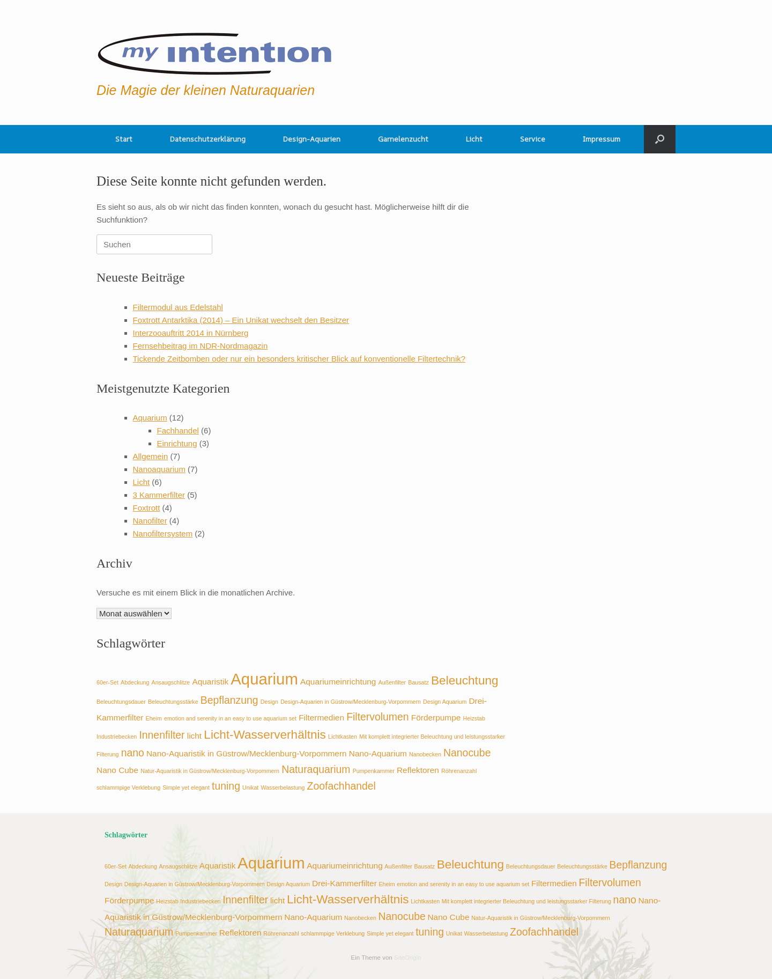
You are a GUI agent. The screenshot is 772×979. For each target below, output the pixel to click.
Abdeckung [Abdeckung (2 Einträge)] (135, 682)
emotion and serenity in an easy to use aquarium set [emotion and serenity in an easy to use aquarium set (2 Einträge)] (230, 718)
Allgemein (150, 456)
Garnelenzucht (403, 139)
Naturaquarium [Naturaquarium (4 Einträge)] (315, 769)
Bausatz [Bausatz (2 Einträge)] (418, 682)
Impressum (601, 139)
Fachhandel (178, 430)
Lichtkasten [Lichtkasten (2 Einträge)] (342, 736)
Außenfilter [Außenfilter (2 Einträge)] (392, 682)
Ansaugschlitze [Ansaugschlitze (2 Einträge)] (171, 682)
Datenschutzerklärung (208, 139)
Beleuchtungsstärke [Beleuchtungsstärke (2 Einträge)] (173, 701)
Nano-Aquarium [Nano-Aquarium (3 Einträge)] (378, 753)
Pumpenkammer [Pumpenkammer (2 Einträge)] (374, 771)
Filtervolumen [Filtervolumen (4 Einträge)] (377, 717)
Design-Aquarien (311, 139)
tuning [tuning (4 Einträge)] (226, 786)
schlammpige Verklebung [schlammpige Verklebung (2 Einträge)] (128, 787)
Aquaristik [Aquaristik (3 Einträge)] (210, 681)
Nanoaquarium (159, 469)
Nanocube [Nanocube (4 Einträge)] (467, 753)
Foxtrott (146, 507)
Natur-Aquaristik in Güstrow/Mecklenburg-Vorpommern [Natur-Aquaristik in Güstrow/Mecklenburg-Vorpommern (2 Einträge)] (209, 771)
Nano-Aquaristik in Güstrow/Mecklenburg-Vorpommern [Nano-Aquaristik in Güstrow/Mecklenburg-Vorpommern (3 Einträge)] (246, 753)
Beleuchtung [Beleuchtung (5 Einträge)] (465, 680)
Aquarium (150, 417)
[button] (660, 139)
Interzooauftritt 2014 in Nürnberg (191, 332)
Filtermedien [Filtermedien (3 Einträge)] (321, 717)
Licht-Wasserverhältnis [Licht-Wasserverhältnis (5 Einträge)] (265, 734)
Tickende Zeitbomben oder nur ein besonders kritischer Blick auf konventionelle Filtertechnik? (299, 358)
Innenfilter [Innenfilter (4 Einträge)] (161, 735)
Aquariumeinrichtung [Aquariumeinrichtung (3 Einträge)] (338, 681)
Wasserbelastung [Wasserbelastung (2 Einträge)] (283, 787)
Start (123, 139)
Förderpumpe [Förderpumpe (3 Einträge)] (436, 717)
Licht (474, 139)
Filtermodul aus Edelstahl (178, 307)
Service (532, 139)
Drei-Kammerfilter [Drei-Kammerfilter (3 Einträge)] (344, 883)
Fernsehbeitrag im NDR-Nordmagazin (200, 345)
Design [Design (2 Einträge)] (269, 701)
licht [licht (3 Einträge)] (194, 735)
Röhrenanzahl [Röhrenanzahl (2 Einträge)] (459, 771)
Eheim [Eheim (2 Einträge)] (154, 718)
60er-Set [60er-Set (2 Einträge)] (107, 682)
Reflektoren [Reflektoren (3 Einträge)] (418, 770)
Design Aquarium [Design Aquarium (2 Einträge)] (444, 701)
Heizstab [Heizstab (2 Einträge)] (474, 718)
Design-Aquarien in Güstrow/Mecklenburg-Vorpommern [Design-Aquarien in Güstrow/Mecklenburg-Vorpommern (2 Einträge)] (350, 701)
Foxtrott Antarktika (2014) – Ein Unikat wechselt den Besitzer (241, 320)
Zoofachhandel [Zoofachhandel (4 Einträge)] (341, 786)
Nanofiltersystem (163, 533)
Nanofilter (150, 520)
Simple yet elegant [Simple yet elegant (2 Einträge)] (186, 787)
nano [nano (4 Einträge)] (132, 753)
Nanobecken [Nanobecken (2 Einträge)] (425, 754)
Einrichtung (177, 443)
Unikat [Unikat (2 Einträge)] (250, 787)
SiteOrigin (407, 957)
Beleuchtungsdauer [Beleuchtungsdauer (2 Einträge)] (121, 701)
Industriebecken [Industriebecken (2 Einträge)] (116, 736)
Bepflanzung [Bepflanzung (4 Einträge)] (229, 700)
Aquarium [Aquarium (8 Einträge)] (264, 679)
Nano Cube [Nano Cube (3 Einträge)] (117, 770)
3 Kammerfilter (159, 494)
